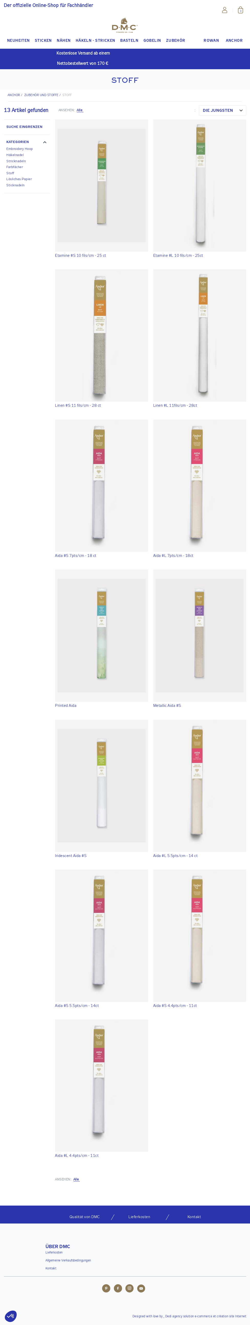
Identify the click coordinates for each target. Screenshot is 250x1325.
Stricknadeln (16, 161)
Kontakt (51, 1268)
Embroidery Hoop (19, 149)
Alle (80, 110)
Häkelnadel (15, 155)
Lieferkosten (54, 1252)
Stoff (10, 173)
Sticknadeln (15, 185)
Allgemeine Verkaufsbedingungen (68, 1260)
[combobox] (222, 110)
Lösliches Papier (19, 179)
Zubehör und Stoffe (41, 95)
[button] (26, 143)
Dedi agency (173, 1316)
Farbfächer (14, 167)
